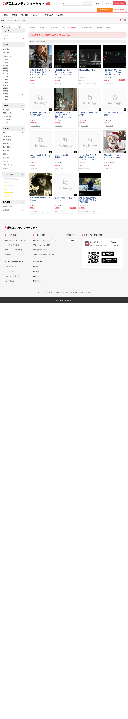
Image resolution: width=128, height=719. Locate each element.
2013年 (5, 97)
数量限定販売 (8, 206)
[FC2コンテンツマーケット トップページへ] (21, 227)
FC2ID (35, 267)
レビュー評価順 (86, 28)
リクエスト (9, 271)
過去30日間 (7, 56)
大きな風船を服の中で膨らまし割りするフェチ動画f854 (87, 200)
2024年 (5, 65)
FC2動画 (36, 271)
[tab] (78, 27)
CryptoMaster (109, 83)
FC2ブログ (37, 281)
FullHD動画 (7, 147)
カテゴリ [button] (13, 128)
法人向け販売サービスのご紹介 (44, 254)
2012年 (5, 99)
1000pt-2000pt (8, 116)
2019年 (5, 79)
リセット (21, 27)
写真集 (14, 15)
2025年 (5, 62)
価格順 (108, 28)
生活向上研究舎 (85, 168)
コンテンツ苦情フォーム (13, 276)
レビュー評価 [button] (13, 174)
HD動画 (6, 150)
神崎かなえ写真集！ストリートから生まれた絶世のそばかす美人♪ (38, 72)
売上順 (42, 28)
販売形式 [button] (13, 202)
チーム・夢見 (84, 126)
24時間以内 (7, 49)
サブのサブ (59, 83)
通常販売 (13, 210)
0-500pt (13, 110)
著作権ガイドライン (76, 292)
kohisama (108, 168)
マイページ (97, 3)
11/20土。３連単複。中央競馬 (88, 114)
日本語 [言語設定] (72, 240)
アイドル (13, 39)
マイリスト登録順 (69, 28)
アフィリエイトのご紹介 (41, 245)
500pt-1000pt (7, 113)
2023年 (5, 68)
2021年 (5, 74)
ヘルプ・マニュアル (12, 267)
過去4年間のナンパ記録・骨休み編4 (38, 114)
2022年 (5, 71)
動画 (6, 15)
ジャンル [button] (13, 31)
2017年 (5, 85)
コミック (35, 15)
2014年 (13, 94)
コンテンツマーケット (29, 3)
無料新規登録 (119, 3)
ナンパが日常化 (35, 126)
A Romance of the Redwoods (38, 199)
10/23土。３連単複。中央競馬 (113, 114)
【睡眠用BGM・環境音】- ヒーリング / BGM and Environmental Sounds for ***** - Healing (63, 115)
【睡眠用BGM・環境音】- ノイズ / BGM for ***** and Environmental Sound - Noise (63, 72)
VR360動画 (7, 140)
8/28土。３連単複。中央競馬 (63, 156)
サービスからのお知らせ (13, 245)
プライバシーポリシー (61, 292)
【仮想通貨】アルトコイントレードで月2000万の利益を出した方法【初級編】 (112, 72)
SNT (32, 83)
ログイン (109, 3)
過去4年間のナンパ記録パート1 (63, 199)
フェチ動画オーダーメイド (88, 211)
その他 (60, 15)
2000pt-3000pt (8, 119)
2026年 (5, 59)
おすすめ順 (53, 28)
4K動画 (5, 143)
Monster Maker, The (87, 70)
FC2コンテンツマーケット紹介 (16, 240)
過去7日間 (6, 53)
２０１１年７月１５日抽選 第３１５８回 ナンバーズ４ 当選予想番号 (87, 157)
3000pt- (6, 122)
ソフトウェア (48, 15)
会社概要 (49, 292)
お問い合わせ (9, 281)
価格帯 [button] (13, 105)
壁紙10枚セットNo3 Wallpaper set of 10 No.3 (112, 157)
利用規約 (8, 254)
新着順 (32, 28)
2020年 (5, 77)
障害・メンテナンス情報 (13, 250)
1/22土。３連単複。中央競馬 (38, 156)
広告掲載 (87, 292)
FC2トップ (41, 292)
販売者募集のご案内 (40, 250)
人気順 (99, 28)
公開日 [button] (13, 45)
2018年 (5, 82)
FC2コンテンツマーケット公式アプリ (46, 240)
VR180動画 (7, 136)
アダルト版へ (120, 10)
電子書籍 (24, 15)
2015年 (5, 91)
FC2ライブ (37, 276)
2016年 (5, 88)
